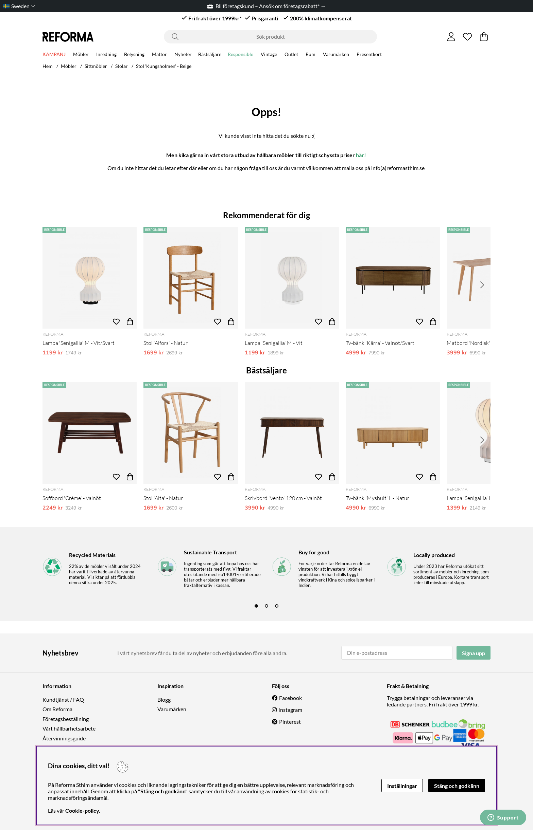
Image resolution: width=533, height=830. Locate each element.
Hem (47, 66)
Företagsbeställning (65, 719)
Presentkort (369, 55)
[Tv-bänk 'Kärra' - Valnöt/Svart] (393, 278)
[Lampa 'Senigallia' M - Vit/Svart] (89, 278)
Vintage (269, 55)
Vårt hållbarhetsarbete (69, 728)
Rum (310, 55)
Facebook (290, 698)
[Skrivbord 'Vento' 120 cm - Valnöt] (292, 433)
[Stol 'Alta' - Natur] (190, 433)
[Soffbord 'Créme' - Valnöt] (89, 433)
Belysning (134, 55)
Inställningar (402, 785)
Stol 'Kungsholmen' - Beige (163, 66)
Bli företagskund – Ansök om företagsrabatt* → (266, 6)
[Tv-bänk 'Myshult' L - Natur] (393, 433)
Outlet (291, 55)
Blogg (164, 699)
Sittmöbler (96, 66)
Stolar (121, 66)
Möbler (81, 55)
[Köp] (130, 322)
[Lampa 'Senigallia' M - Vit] (292, 278)
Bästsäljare (209, 55)
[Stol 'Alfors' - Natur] (190, 278)
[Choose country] (17, 6)
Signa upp (473, 653)
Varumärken (336, 55)
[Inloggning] (451, 37)
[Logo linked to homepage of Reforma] (67, 37)
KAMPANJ (54, 55)
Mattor (159, 55)
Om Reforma (57, 709)
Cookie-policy (82, 810)
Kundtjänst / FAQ (63, 699)
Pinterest (290, 721)
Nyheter (183, 55)
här (360, 155)
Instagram (290, 709)
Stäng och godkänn (456, 785)
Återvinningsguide (64, 738)
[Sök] (270, 36)
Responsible (240, 55)
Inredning (106, 55)
